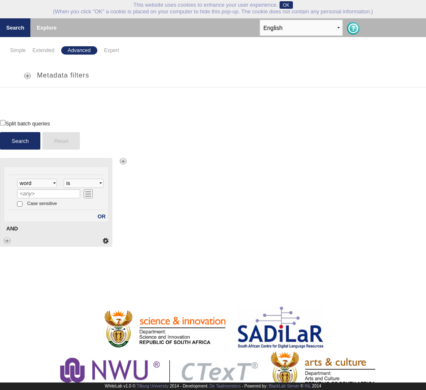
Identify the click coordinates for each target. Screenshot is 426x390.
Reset (61, 141)
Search (15, 28)
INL (308, 386)
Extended (43, 50)
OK (286, 5)
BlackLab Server (284, 386)
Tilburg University (152, 386)
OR (102, 216)
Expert (111, 50)
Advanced (79, 50)
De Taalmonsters (225, 386)
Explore (47, 28)
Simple (18, 50)
